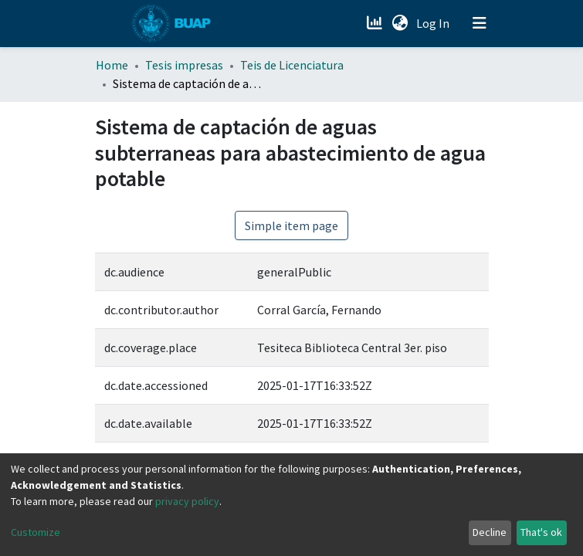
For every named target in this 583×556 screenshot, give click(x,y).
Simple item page (291, 225)
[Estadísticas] (376, 23)
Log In (434, 23)
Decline (490, 532)
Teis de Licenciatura (292, 65)
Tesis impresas (184, 65)
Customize (35, 532)
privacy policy (187, 501)
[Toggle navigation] (479, 23)
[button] (400, 23)
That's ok (541, 532)
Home (112, 65)
